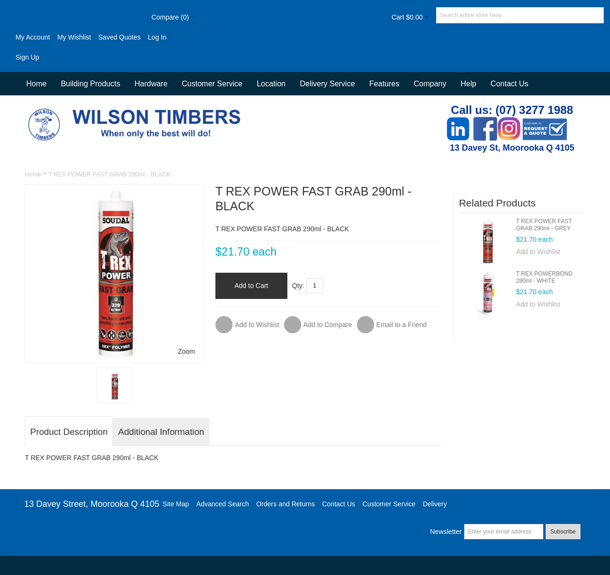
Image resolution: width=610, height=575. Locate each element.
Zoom (186, 351)
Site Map (176, 504)
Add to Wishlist (538, 252)
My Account (32, 37)
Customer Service (389, 504)
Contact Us (509, 84)
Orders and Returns (285, 504)
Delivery (435, 504)
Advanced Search (222, 504)
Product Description (69, 432)
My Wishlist (74, 37)
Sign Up (27, 57)
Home (33, 174)
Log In (157, 37)
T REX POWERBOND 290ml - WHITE (544, 277)
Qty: (298, 285)
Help (468, 84)
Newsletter (445, 531)
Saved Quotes (119, 37)
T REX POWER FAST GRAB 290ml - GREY (544, 225)
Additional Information (161, 432)
